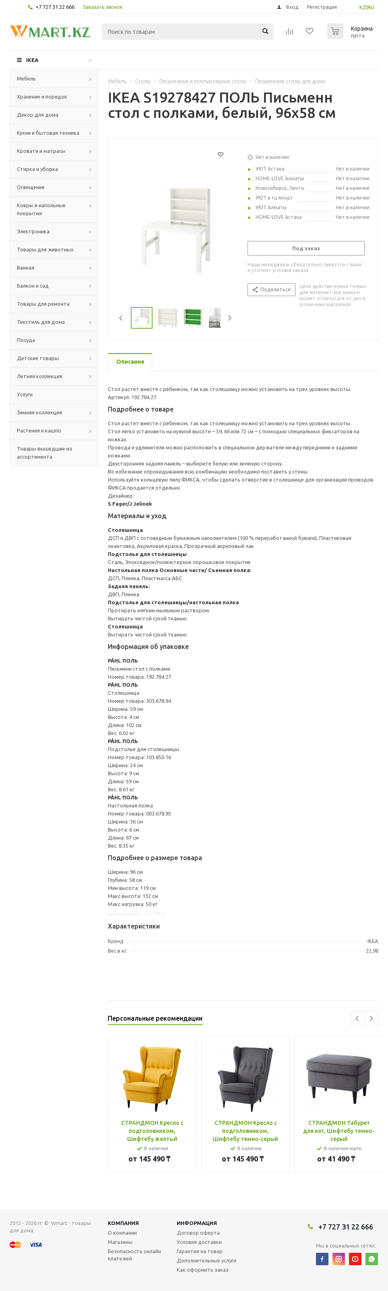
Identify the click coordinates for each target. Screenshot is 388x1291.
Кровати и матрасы (41, 151)
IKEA (32, 60)
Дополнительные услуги (206, 1260)
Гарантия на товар (200, 1251)
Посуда (26, 340)
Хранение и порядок (42, 96)
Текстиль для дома (41, 322)
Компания (123, 1223)
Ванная (25, 267)
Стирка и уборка (37, 169)
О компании (122, 1232)
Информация (197, 1223)
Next (229, 318)
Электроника (33, 231)
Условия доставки (199, 1242)
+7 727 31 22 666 (54, 7)
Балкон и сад (33, 285)
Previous (121, 318)
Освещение (31, 187)
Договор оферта (198, 1232)
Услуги (25, 394)
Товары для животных (45, 249)
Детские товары (38, 358)
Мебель (26, 78)
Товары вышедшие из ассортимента (44, 452)
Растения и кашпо (39, 430)
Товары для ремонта (43, 304)
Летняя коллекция (39, 376)
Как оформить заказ (203, 1269)
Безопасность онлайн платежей (134, 1254)
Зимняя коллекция (39, 412)
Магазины (120, 1242)
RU (370, 7)
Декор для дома (37, 114)
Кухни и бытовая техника (48, 133)
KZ (362, 7)
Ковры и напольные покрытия (41, 209)
